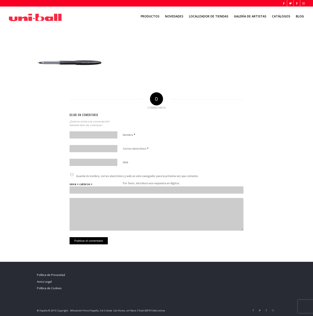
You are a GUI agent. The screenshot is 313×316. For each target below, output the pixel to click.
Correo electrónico (135, 148)
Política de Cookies (49, 288)
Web (125, 162)
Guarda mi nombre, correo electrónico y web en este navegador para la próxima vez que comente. (137, 176)
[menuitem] (150, 16)
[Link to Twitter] (290, 3)
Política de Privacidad (51, 275)
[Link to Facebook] (284, 3)
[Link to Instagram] (303, 3)
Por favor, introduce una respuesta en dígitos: (151, 183)
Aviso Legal (44, 282)
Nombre (129, 135)
